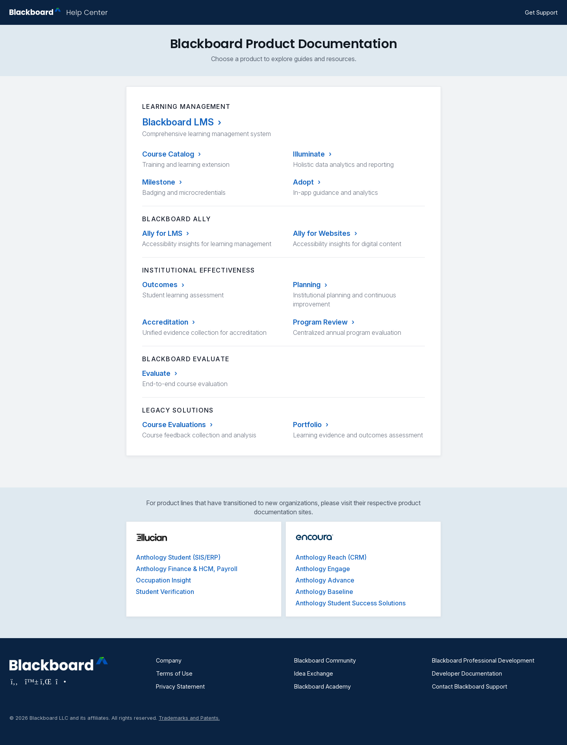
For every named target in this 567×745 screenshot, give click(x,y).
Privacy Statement (180, 686)
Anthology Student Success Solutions (350, 603)
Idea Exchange (313, 673)
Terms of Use (174, 673)
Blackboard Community (325, 660)
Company (169, 660)
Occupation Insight (163, 580)
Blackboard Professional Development (483, 660)
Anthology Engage (322, 569)
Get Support (541, 12)
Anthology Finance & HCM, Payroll (186, 569)
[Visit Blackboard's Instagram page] (60, 681)
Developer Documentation (467, 673)
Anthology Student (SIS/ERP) (178, 557)
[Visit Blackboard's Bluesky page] (30, 681)
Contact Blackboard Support (469, 686)
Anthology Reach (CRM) (331, 557)
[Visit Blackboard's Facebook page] (15, 681)
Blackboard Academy (322, 686)
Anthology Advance (324, 580)
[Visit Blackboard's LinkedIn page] (46, 681)
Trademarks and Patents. (189, 718)
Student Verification (165, 592)
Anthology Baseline (324, 592)
